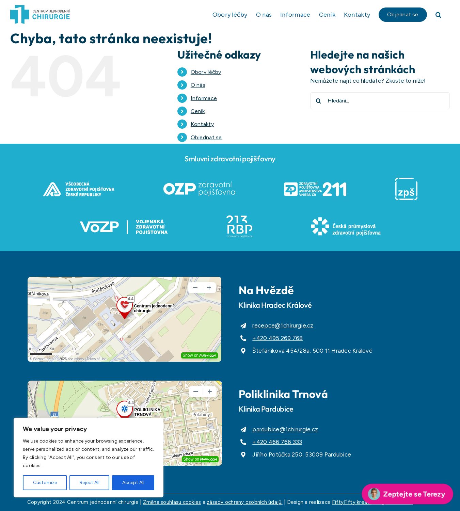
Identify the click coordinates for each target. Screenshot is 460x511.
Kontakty (202, 124)
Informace (204, 98)
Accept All (133, 482)
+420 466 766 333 (277, 441)
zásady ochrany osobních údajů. (245, 502)
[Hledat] (318, 100)
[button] (438, 14)
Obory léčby (206, 72)
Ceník (198, 111)
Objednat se (206, 137)
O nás (198, 85)
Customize (45, 482)
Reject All (89, 482)
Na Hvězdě (266, 290)
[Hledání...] (380, 100)
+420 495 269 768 (277, 338)
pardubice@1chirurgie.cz (285, 429)
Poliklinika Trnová (283, 394)
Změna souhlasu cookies (172, 502)
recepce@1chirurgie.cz (282, 325)
